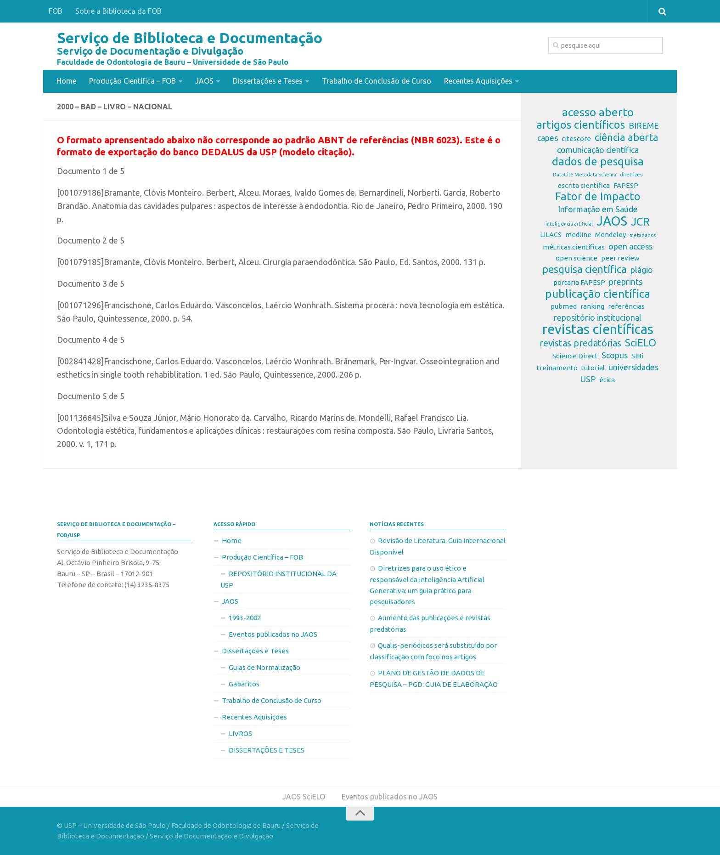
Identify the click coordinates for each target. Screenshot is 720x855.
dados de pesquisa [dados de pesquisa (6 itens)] (598, 161)
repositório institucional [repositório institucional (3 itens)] (597, 317)
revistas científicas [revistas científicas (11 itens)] (597, 329)
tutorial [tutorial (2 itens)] (593, 368)
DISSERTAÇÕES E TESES (266, 750)
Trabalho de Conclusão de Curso (376, 81)
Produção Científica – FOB (132, 81)
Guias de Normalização (264, 667)
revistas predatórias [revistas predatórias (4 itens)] (580, 343)
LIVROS (240, 733)
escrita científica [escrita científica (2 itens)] (583, 185)
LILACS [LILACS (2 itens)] (551, 234)
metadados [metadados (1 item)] (643, 235)
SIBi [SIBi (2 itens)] (637, 356)
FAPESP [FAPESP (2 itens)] (625, 185)
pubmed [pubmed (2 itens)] (564, 306)
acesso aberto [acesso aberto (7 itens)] (598, 112)
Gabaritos (244, 684)
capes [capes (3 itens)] (547, 137)
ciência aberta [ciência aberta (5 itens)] (626, 137)
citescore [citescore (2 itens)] (576, 138)
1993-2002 (245, 618)
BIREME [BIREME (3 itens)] (644, 125)
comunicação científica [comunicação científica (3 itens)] (598, 149)
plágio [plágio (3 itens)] (641, 269)
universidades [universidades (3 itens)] (633, 367)
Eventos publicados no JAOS (273, 634)
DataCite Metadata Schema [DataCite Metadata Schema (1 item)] (584, 174)
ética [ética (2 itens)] (607, 380)
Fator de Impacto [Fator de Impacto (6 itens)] (598, 196)
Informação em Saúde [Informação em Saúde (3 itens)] (598, 209)
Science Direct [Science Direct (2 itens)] (575, 356)
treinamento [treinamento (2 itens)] (557, 368)
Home (66, 81)
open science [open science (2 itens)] (576, 258)
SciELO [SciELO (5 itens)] (640, 342)
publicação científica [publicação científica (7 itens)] (597, 293)
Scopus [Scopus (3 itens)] (615, 355)
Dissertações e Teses (268, 81)
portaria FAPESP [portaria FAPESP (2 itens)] (579, 282)
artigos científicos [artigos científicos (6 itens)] (580, 124)
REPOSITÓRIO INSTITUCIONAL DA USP (278, 579)
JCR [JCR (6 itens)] (640, 221)
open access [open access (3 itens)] (630, 246)
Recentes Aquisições (478, 81)
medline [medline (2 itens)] (578, 234)
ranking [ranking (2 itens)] (592, 306)
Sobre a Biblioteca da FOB (118, 11)
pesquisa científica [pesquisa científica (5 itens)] (584, 269)
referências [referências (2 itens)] (626, 306)
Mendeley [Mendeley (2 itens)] (610, 234)
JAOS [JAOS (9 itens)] (611, 220)
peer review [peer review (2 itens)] (620, 258)
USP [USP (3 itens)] (588, 379)
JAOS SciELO (303, 797)
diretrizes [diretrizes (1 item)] (631, 174)
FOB (55, 11)
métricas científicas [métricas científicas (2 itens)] (574, 247)
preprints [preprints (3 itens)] (625, 281)
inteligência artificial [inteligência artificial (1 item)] (569, 223)
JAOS (204, 81)
